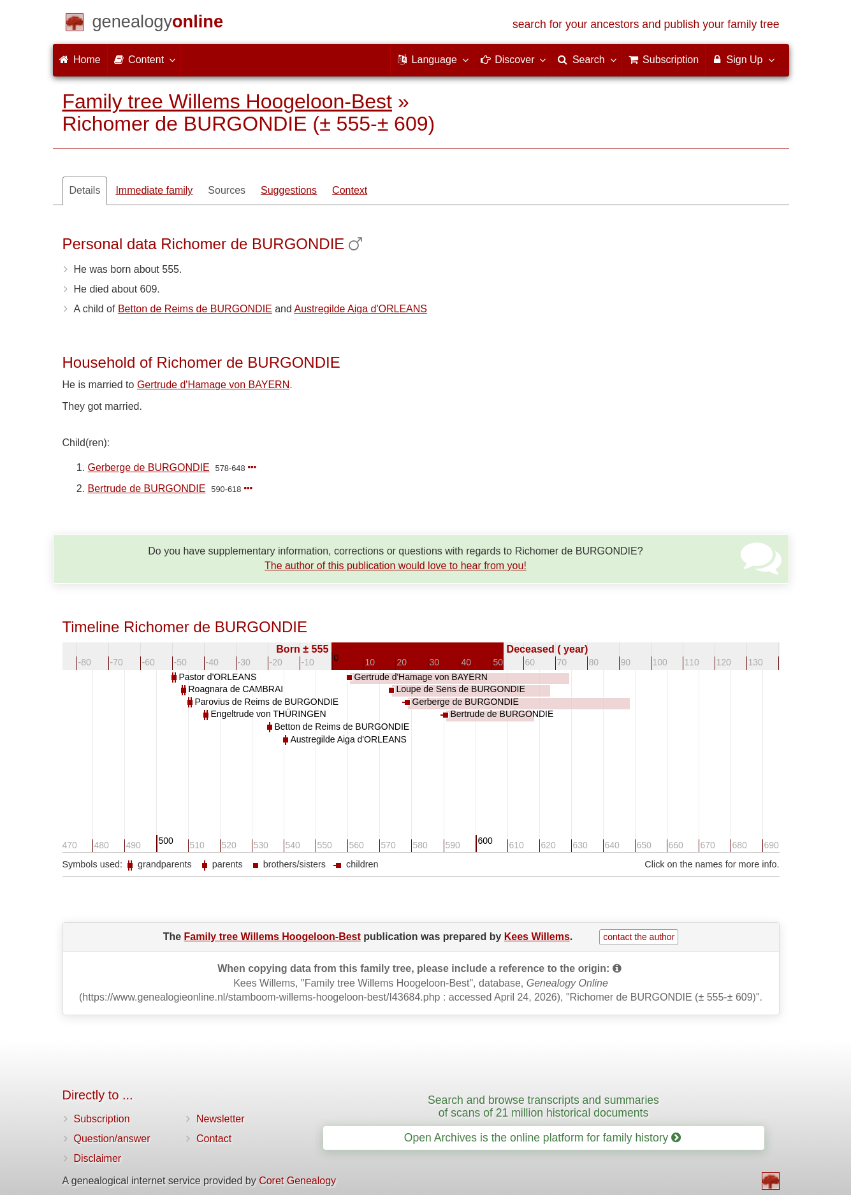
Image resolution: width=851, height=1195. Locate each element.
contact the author (638, 937)
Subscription (102, 1118)
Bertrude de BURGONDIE (147, 488)
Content (144, 59)
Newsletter (220, 1118)
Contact (213, 1138)
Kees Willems (537, 936)
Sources (226, 190)
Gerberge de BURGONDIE (149, 467)
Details (85, 190)
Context (349, 190)
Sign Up (742, 59)
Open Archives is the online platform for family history (542, 1137)
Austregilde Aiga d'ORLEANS (360, 308)
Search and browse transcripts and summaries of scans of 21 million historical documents (543, 1106)
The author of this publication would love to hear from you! (396, 565)
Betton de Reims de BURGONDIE (195, 308)
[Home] (158, 23)
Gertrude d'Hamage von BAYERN (213, 384)
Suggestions (289, 190)
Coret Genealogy (297, 1180)
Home (80, 59)
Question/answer (112, 1138)
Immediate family (154, 190)
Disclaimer (98, 1158)
